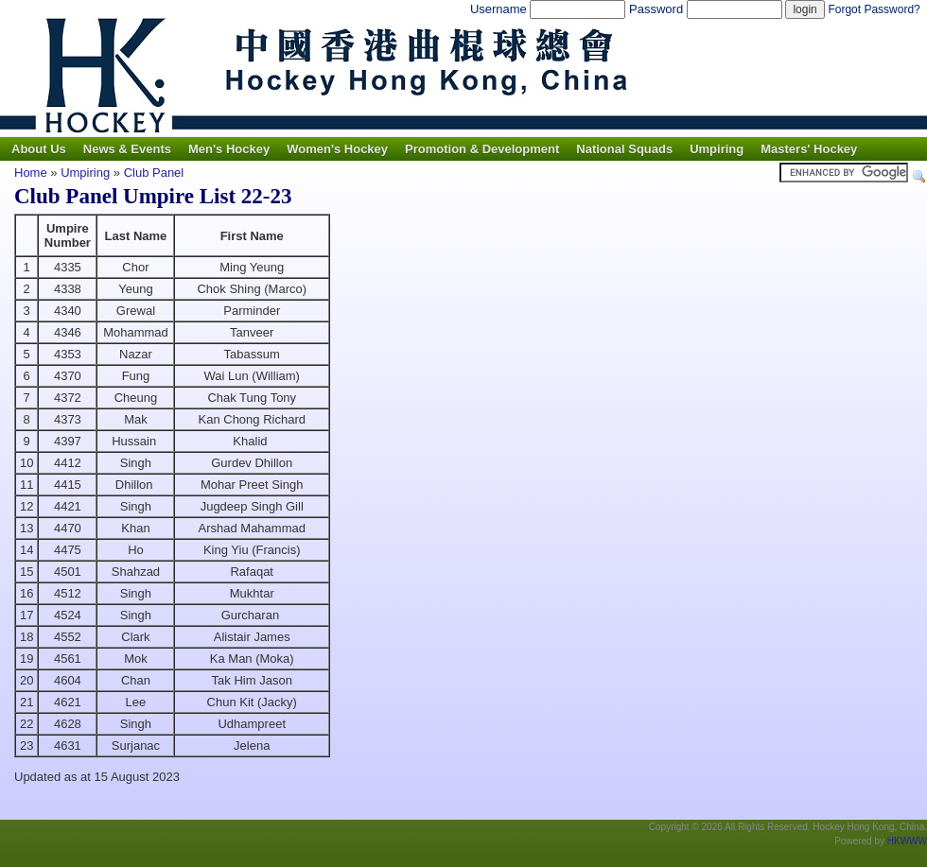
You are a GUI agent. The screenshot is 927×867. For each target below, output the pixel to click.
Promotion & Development (482, 149)
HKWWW (907, 841)
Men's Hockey (229, 149)
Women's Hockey (337, 149)
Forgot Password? (873, 9)
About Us (38, 149)
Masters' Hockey (809, 149)
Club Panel (154, 172)
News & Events (127, 149)
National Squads (624, 149)
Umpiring (716, 149)
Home (30, 172)
